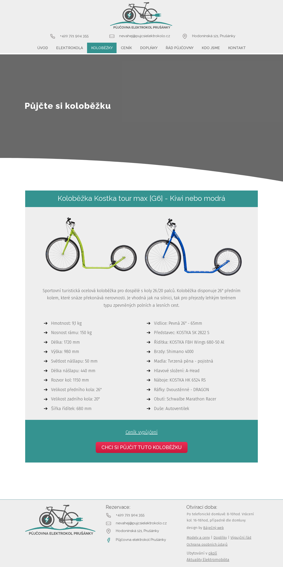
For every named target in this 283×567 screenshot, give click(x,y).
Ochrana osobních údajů (207, 544)
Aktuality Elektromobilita (208, 559)
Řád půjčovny (180, 48)
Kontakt (237, 48)
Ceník (126, 48)
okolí (212, 553)
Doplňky (149, 48)
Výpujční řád (240, 537)
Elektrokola (69, 48)
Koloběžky (102, 48)
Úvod (42, 48)
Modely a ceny (198, 537)
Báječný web (213, 528)
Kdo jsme (211, 48)
